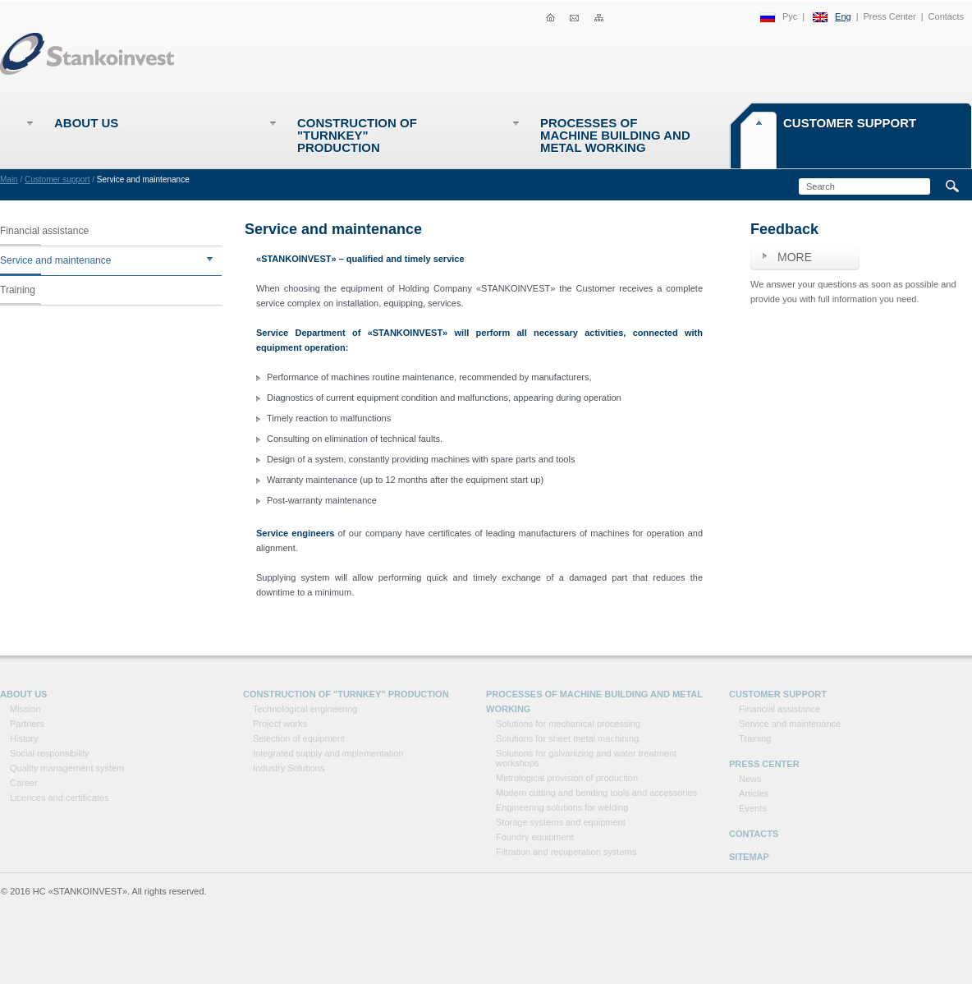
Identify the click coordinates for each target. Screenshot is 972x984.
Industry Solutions (288, 768)
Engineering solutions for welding (562, 807)
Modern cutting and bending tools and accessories (596, 793)
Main (9, 179)
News (750, 779)
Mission (25, 709)
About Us (86, 123)
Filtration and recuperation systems (566, 852)
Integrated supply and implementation (328, 753)
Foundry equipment (535, 837)
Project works (280, 724)
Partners (27, 724)
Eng (843, 16)
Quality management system (67, 768)
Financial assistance (44, 231)
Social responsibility (49, 753)
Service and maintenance (55, 260)
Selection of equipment (299, 738)
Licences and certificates (59, 797)
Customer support (849, 123)
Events (753, 808)
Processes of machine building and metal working (615, 135)
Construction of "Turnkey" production (357, 135)
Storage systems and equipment (561, 822)
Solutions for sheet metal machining (567, 738)
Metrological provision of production (567, 778)
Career (24, 783)
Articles (753, 793)
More (794, 257)
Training (17, 290)
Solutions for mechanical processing (568, 724)
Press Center (890, 16)
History (24, 738)
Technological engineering (305, 709)
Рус (789, 16)
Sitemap (749, 857)
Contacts (946, 16)
